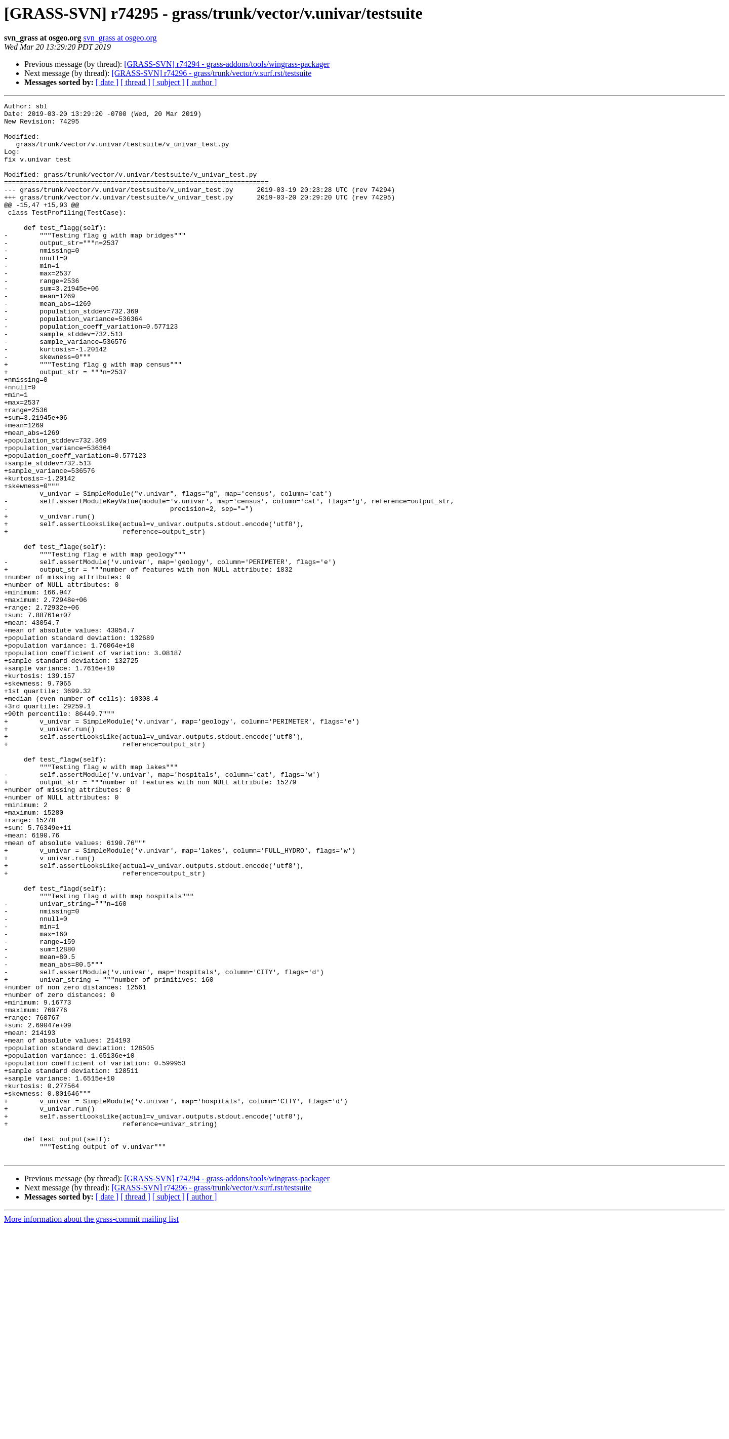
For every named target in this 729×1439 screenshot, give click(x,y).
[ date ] (107, 82)
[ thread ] (135, 82)
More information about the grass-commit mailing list (91, 1430)
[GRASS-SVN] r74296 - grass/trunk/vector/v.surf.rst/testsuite (211, 73)
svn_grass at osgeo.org (119, 37)
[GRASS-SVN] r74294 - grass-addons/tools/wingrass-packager (227, 64)
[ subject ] (168, 82)
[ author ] (202, 82)
